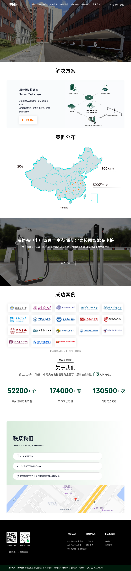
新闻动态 (64, 4)
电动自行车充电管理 (75, 541)
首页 (34, 4)
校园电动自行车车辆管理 (77, 549)
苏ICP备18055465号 (94, 568)
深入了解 (65, 263)
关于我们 (43, 4)
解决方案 (54, 4)
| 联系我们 (110, 533)
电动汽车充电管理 (74, 545)
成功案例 (75, 4)
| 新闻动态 (90, 533)
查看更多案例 (65, 360)
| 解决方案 (71, 533)
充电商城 (96, 4)
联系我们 (86, 4)
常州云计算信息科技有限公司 (66, 568)
